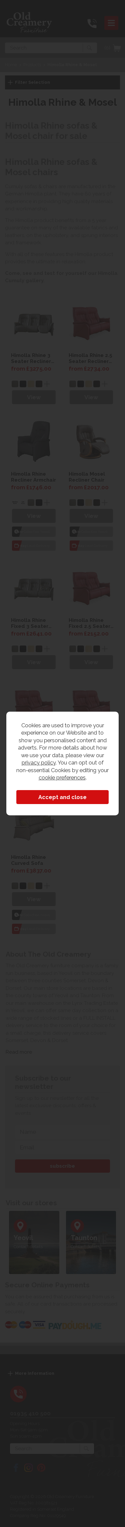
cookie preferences (62, 777)
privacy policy (39, 762)
